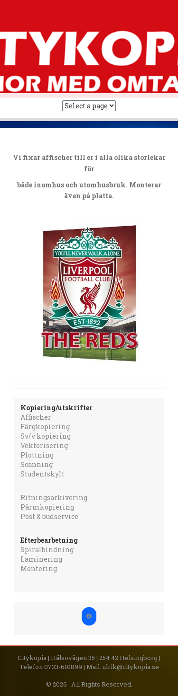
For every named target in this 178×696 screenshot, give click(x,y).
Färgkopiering (45, 426)
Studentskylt (42, 473)
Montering (38, 568)
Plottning (37, 454)
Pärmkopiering (47, 506)
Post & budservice (49, 516)
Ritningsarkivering (53, 497)
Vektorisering (44, 445)
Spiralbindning (47, 549)
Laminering (41, 559)
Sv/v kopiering (45, 436)
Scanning (36, 464)
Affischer (35, 417)
